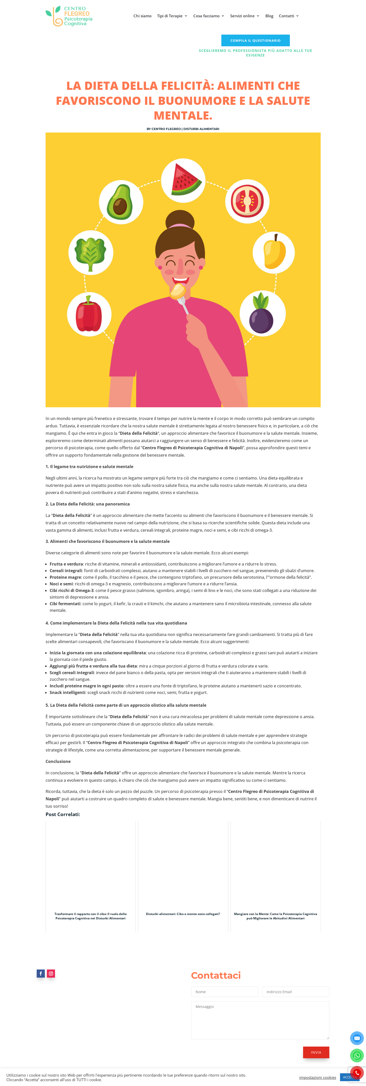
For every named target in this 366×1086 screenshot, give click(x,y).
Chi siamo (142, 15)
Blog (269, 15)
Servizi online (242, 15)
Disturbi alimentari (201, 129)
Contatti (286, 15)
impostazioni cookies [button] (317, 1077)
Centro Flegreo (166, 129)
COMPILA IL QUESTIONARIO (256, 40)
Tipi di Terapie (170, 15)
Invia (316, 1052)
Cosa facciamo (206, 15)
